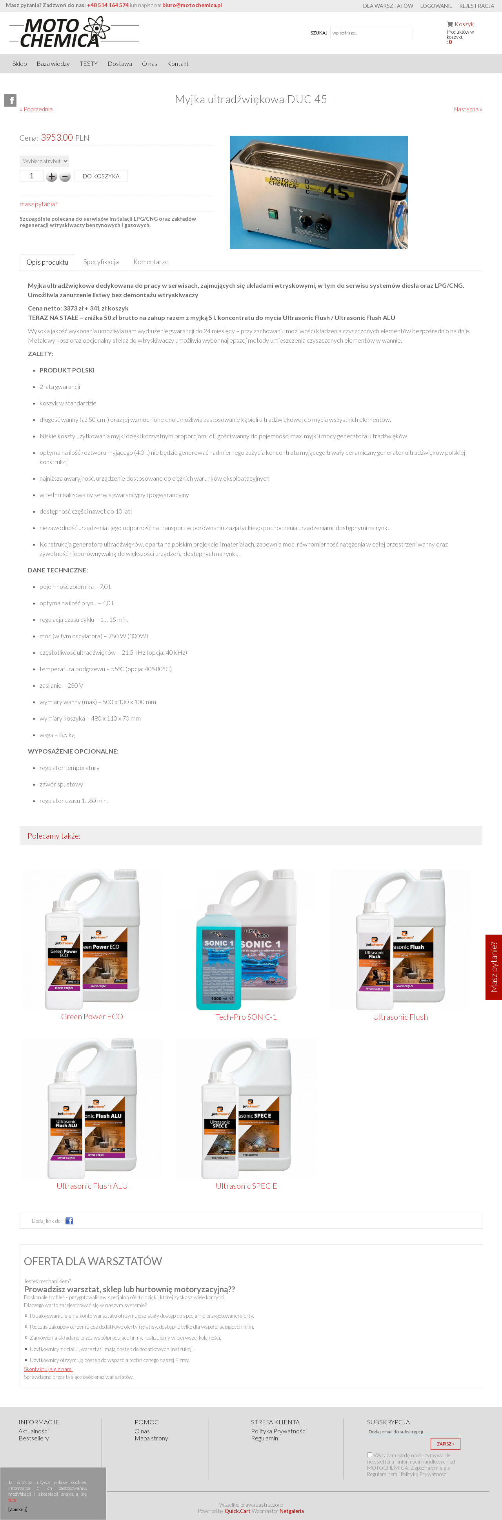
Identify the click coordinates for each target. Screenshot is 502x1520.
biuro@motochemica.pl (192, 5)
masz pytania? (38, 203)
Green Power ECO (92, 1016)
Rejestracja (476, 6)
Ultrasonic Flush (400, 1016)
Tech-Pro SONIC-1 (246, 1016)
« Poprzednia (36, 109)
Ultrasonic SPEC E (246, 1185)
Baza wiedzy (53, 63)
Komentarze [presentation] (151, 262)
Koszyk (464, 23)
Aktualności (33, 1431)
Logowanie (436, 6)
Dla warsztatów (388, 6)
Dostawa (119, 63)
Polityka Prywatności (279, 1431)
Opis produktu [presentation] (47, 262)
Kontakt (178, 63)
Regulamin (264, 1438)
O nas (149, 63)
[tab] (47, 262)
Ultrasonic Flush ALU (92, 1185)
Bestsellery (33, 1438)
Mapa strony (151, 1438)
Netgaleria (292, 1511)
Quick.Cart (238, 1511)
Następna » (468, 109)
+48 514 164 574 (108, 5)
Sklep (20, 63)
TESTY (89, 63)
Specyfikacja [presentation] (101, 262)
